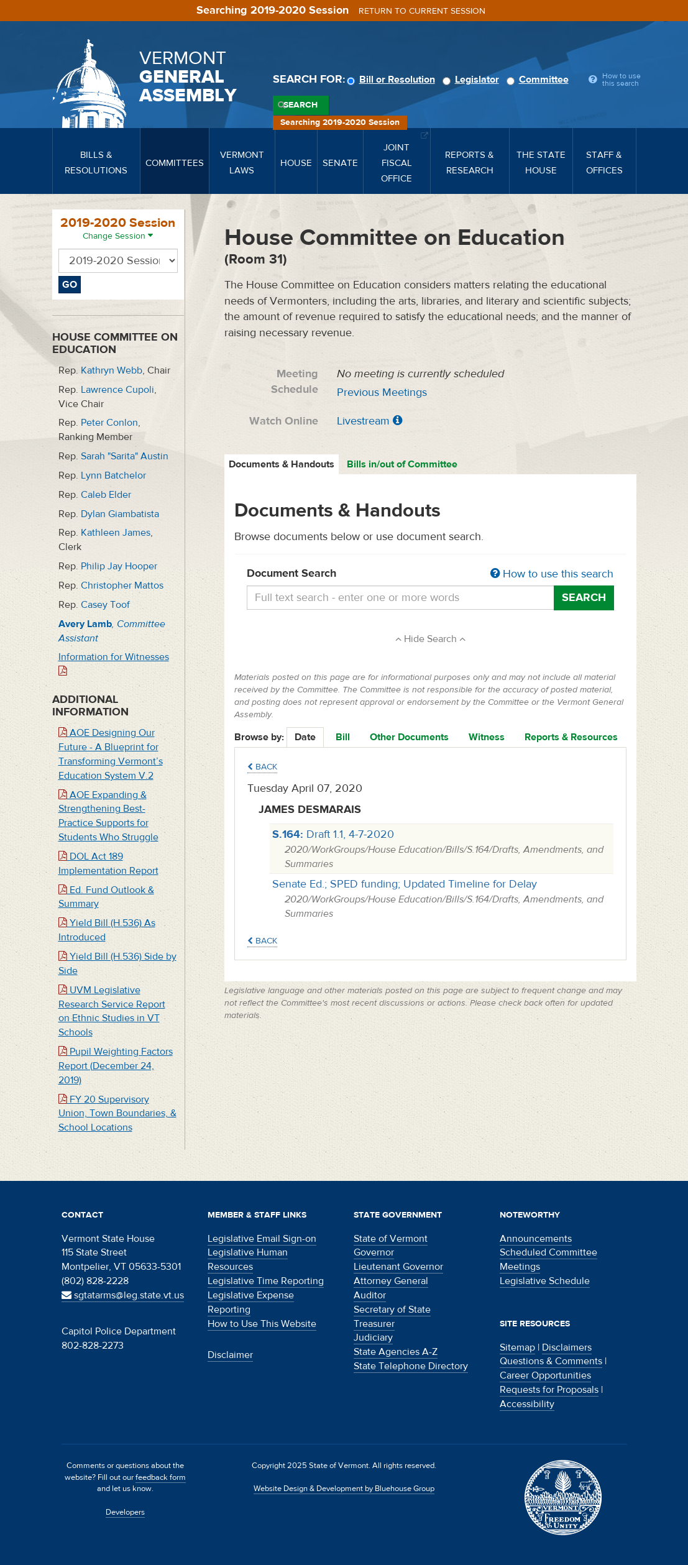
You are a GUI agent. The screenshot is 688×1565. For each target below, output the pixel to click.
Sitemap (517, 1347)
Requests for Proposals (549, 1390)
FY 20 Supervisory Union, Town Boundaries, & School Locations (117, 1113)
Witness (487, 737)
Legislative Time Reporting (266, 1281)
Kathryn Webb (111, 370)
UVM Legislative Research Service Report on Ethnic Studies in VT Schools (111, 1011)
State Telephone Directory (411, 1366)
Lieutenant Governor (398, 1266)
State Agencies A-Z (396, 1352)
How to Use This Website (262, 1324)
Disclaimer (230, 1355)
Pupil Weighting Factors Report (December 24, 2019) (115, 1065)
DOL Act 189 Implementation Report (108, 863)
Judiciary (373, 1337)
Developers (125, 1512)
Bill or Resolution (393, 79)
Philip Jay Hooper (119, 566)
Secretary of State (392, 1309)
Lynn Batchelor (113, 475)
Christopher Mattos (122, 585)
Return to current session (422, 11)
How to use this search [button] (551, 574)
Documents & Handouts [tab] (281, 464)
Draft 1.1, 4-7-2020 (333, 834)
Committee (539, 79)
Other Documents (409, 737)
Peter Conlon (109, 422)
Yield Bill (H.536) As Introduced (106, 930)
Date (305, 737)
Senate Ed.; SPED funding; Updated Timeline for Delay (404, 884)
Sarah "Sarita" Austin (124, 456)
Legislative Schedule (545, 1281)
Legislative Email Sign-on (262, 1238)
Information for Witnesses (113, 663)
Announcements (536, 1238)
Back (262, 767)
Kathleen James (115, 532)
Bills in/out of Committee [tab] (402, 464)
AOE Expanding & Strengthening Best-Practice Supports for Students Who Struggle (108, 816)
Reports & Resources (571, 737)
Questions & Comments (551, 1361)
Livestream (363, 421)
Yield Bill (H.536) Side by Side (117, 963)
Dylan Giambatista (120, 514)
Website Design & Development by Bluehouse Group (344, 1489)
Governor (374, 1252)
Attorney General (391, 1281)
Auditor (370, 1295)
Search (300, 105)
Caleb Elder (106, 495)
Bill (343, 737)
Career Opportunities (545, 1375)
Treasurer (374, 1324)
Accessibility (527, 1404)
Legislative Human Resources (248, 1259)
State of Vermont (391, 1238)
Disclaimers (567, 1347)
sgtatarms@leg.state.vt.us (123, 1295)
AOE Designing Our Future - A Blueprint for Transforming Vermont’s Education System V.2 (110, 754)
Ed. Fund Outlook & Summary (106, 897)
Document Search (430, 574)
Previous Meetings (382, 392)
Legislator (472, 79)
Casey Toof (105, 605)
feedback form (160, 1477)
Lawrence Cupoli (117, 389)
